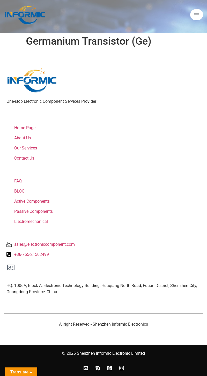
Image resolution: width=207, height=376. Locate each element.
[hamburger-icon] (196, 14)
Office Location (23, 277)
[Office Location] (10, 267)
